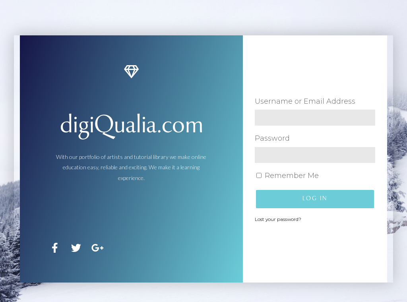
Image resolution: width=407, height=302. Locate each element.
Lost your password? (278, 219)
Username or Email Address (305, 101)
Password (272, 138)
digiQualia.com (131, 126)
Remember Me (287, 175)
